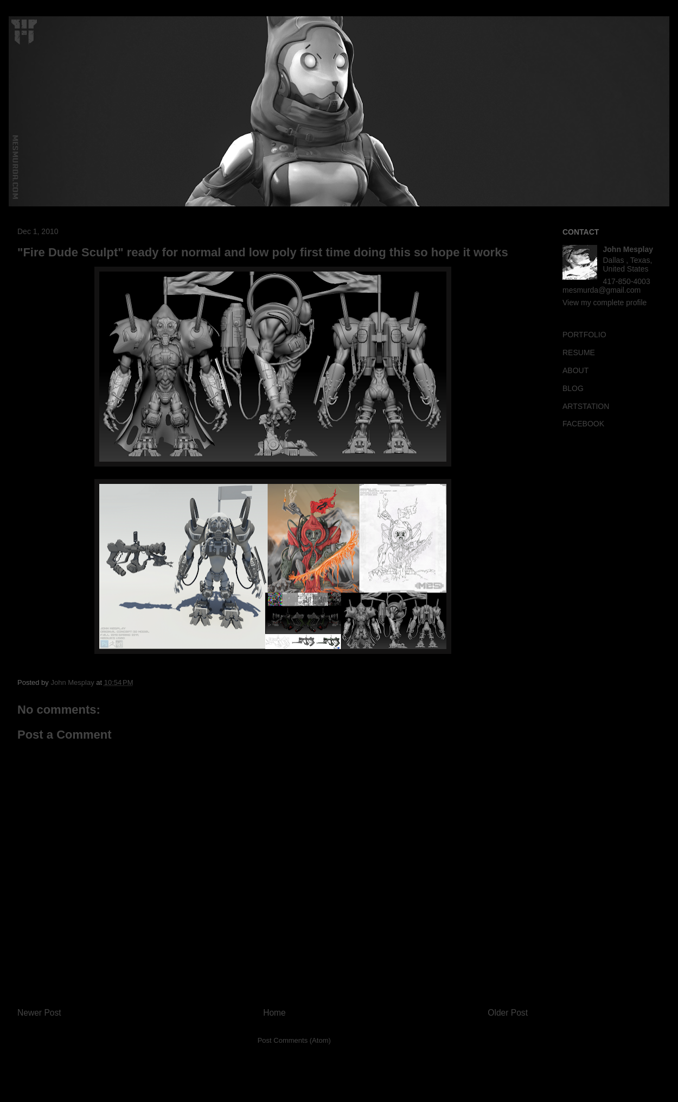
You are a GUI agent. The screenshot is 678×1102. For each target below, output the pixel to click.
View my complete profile (604, 302)
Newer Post (39, 1012)
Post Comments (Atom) (294, 1040)
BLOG (573, 388)
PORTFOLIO (584, 334)
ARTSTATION (585, 406)
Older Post (508, 1012)
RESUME (578, 352)
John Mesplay (628, 249)
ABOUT (575, 370)
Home (274, 1012)
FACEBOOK (583, 423)
